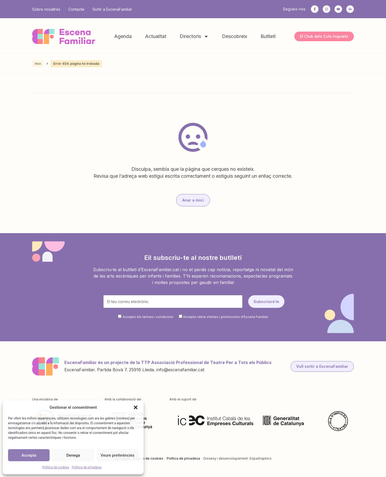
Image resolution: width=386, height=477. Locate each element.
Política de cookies (55, 467)
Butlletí (268, 36)
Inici (38, 64)
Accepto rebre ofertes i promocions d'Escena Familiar (225, 317)
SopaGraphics (260, 458)
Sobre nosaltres (46, 9)
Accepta (28, 455)
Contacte (76, 9)
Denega (73, 455)
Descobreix (234, 36)
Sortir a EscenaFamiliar (112, 9)
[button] (135, 407)
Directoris (194, 36)
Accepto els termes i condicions (148, 317)
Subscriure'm (266, 301)
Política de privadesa (87, 467)
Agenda (123, 36)
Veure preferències (117, 455)
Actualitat (155, 36)
